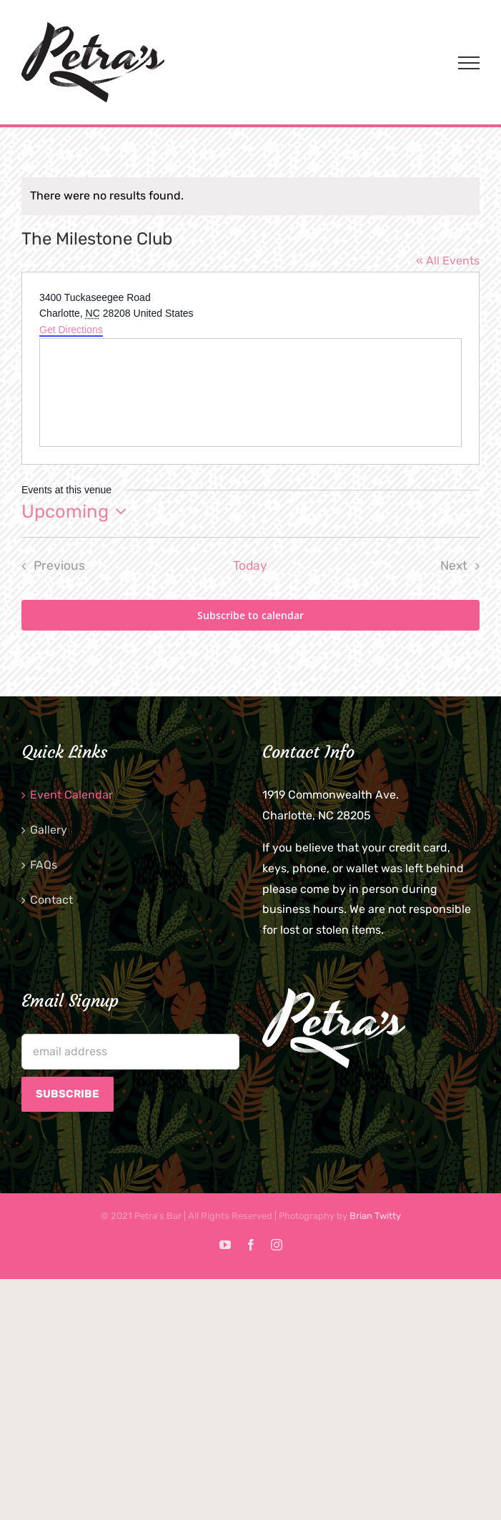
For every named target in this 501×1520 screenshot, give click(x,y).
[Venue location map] (250, 392)
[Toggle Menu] (469, 62)
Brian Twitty (375, 1215)
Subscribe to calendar (250, 615)
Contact (51, 900)
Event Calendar (71, 794)
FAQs (43, 865)
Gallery (48, 830)
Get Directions (71, 329)
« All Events (448, 260)
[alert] (250, 196)
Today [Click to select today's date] (250, 565)
